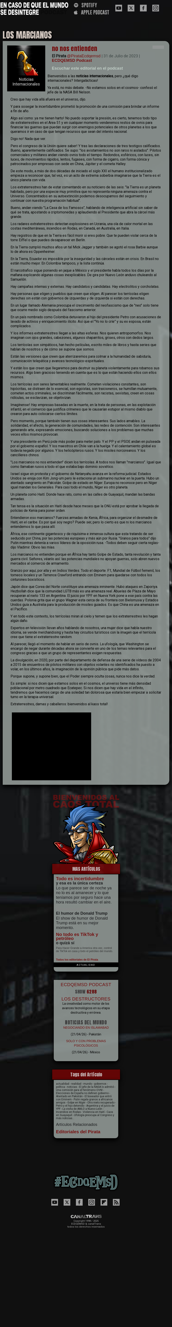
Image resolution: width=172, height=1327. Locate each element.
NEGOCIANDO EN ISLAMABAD (86, 1027)
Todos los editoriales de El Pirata (77, 959)
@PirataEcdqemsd (84, 56)
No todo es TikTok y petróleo (77, 936)
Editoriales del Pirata (78, 1132)
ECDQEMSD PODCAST (86, 984)
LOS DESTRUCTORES (86, 998)
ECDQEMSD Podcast (72, 60)
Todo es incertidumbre (80, 879)
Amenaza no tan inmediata (84, 908)
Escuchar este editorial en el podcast (87, 68)
